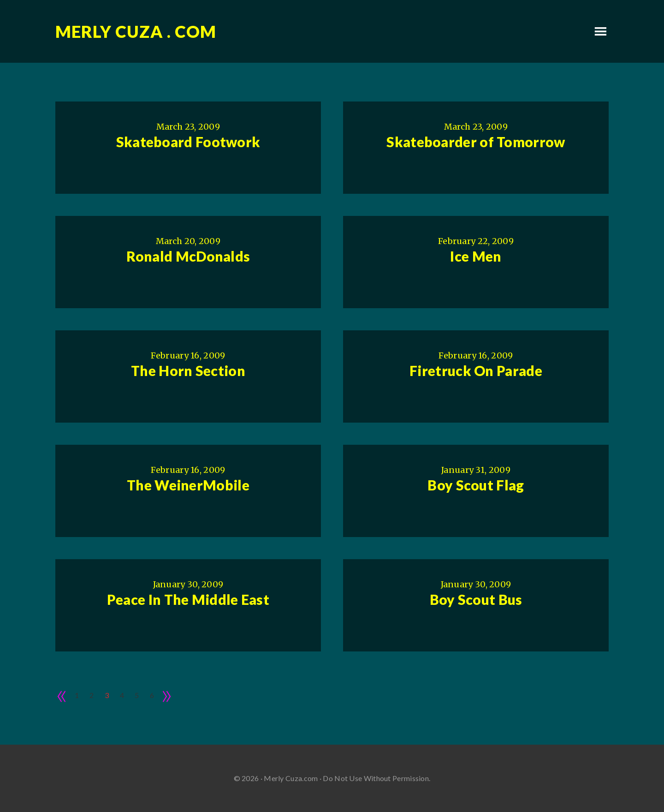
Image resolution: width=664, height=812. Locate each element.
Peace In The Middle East (188, 599)
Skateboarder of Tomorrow (475, 141)
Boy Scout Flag (475, 485)
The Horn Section (188, 370)
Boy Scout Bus (476, 599)
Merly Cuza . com (135, 31)
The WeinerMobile (188, 485)
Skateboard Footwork (188, 141)
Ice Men (475, 256)
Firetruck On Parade (475, 370)
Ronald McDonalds (188, 256)
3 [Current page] (107, 695)
